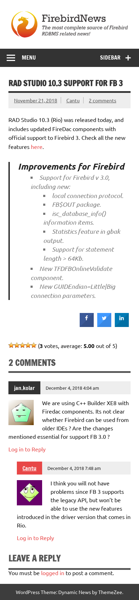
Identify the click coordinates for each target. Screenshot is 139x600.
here (36, 146)
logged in (52, 572)
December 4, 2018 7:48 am (74, 468)
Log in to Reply (27, 448)
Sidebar (110, 57)
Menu (29, 57)
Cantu (73, 100)
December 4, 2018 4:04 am (72, 388)
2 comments (102, 100)
